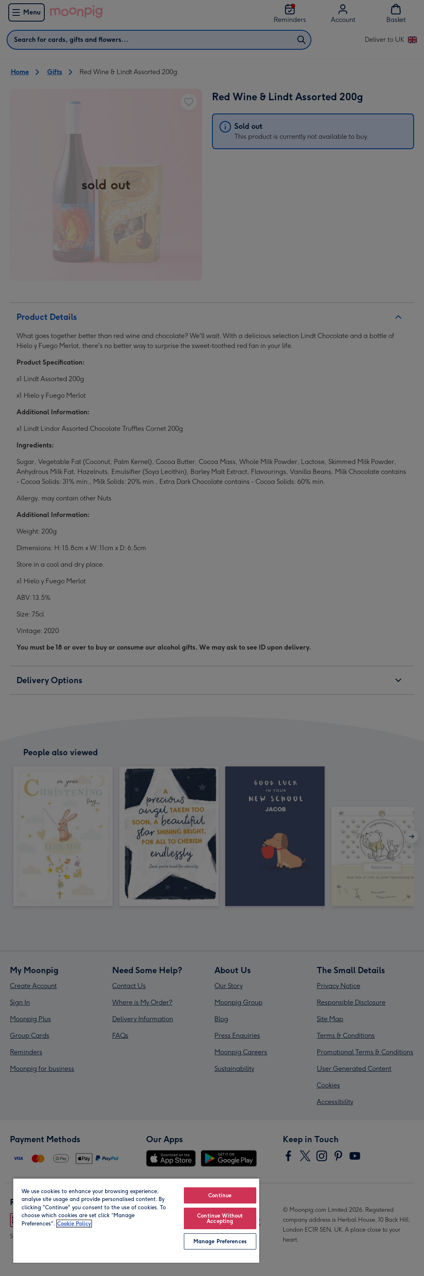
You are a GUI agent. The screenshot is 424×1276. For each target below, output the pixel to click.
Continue (219, 1195)
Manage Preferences (220, 1241)
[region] (136, 1220)
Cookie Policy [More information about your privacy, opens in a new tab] (74, 1223)
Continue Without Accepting (220, 1218)
